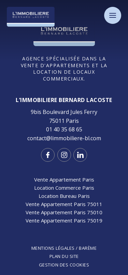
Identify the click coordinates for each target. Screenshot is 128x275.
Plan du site (64, 256)
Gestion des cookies (64, 265)
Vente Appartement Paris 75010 (64, 212)
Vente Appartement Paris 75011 (64, 204)
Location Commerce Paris (64, 187)
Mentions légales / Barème (64, 248)
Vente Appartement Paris (64, 179)
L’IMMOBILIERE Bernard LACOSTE (64, 100)
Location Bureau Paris (64, 195)
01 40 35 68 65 (64, 129)
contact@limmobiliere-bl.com (64, 138)
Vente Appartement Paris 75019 (64, 220)
